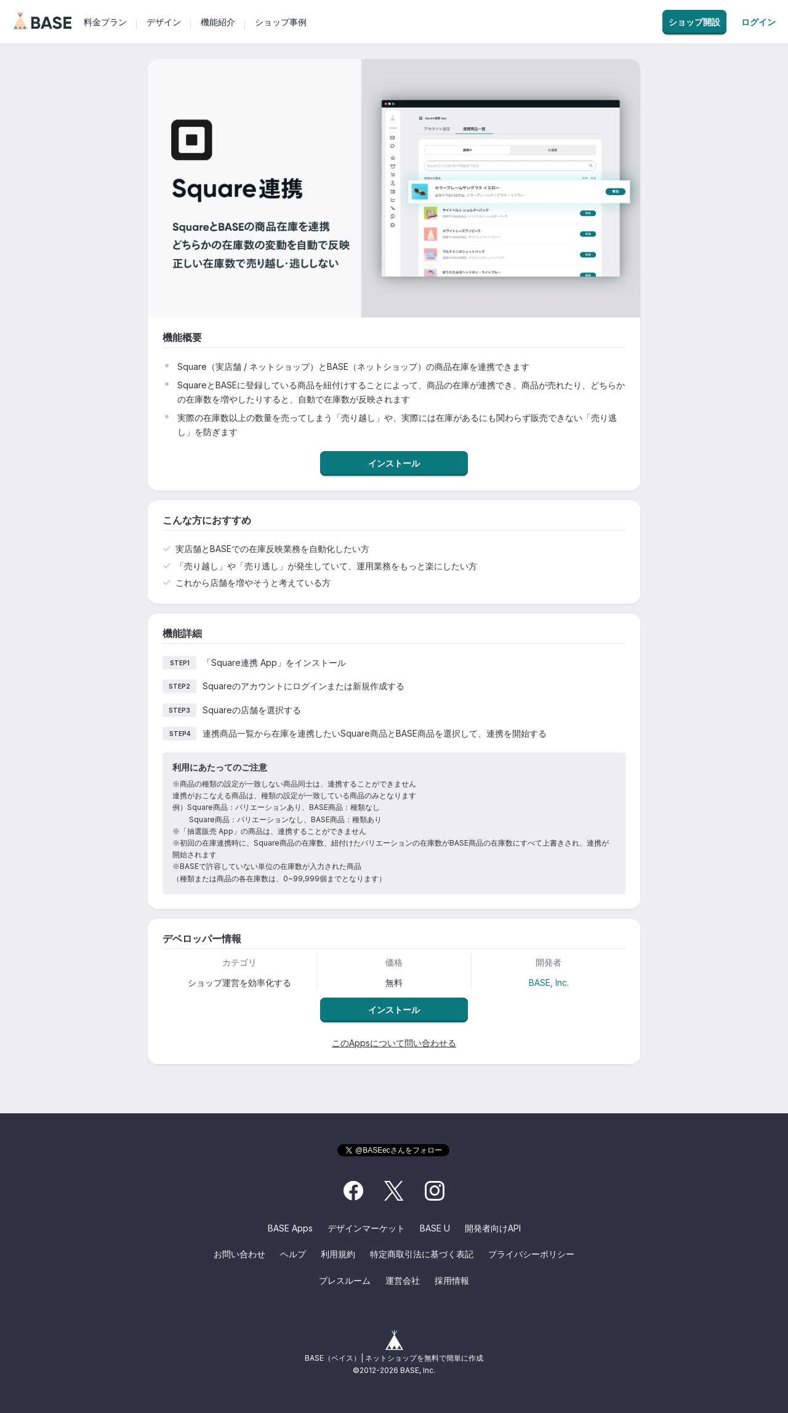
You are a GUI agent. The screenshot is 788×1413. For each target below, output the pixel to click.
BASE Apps (290, 1228)
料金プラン (105, 22)
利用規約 (338, 1254)
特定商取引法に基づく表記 (421, 1254)
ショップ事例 (281, 22)
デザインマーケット (366, 1228)
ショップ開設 (694, 22)
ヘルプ (293, 1254)
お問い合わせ (239, 1254)
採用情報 (452, 1280)
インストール (394, 463)
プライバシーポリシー (531, 1254)
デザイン (164, 22)
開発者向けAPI (493, 1228)
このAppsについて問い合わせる (394, 1043)
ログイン (758, 22)
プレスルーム (345, 1280)
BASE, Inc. (549, 982)
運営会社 (402, 1280)
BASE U (435, 1228)
